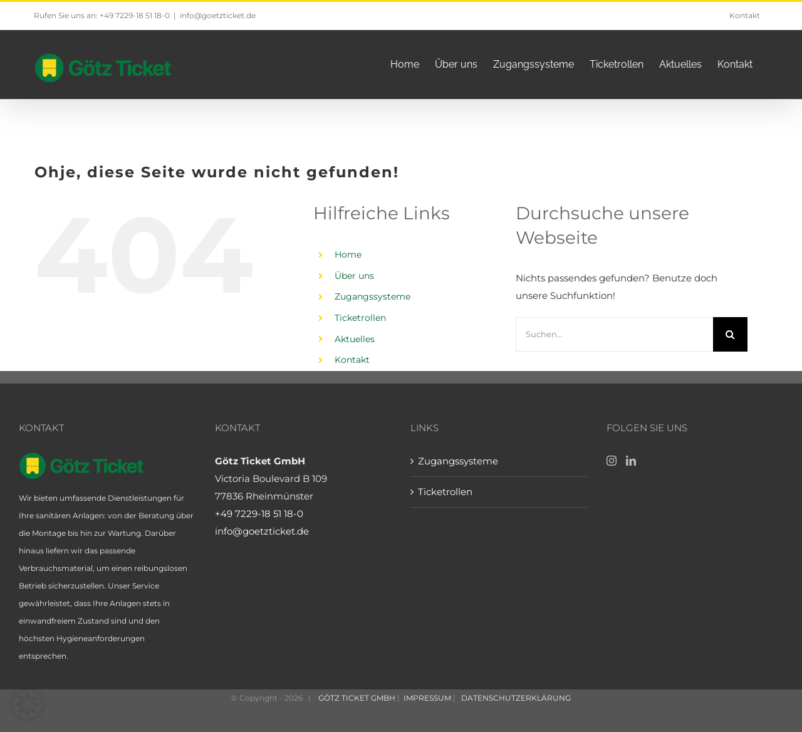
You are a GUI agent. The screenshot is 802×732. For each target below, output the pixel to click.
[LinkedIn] (631, 461)
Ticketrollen (360, 317)
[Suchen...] (614, 334)
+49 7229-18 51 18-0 (259, 514)
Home (348, 254)
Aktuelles (355, 339)
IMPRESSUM (428, 698)
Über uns (354, 275)
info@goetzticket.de (218, 15)
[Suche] (730, 334)
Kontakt (352, 359)
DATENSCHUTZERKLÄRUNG (515, 698)
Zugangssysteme (372, 296)
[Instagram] (612, 461)
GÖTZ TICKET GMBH (356, 698)
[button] (27, 704)
